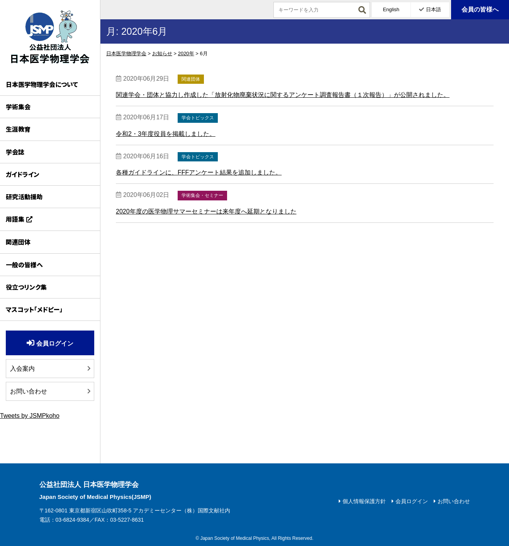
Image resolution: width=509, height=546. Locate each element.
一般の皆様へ (24, 264)
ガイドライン (22, 174)
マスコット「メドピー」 (34, 309)
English (391, 9)
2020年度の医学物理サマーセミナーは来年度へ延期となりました (206, 211)
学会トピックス (198, 117)
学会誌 (15, 151)
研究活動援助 (24, 196)
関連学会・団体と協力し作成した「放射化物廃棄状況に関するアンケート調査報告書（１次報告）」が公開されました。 (283, 95)
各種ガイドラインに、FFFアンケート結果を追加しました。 (199, 172)
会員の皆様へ (480, 9)
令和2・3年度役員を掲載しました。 (165, 134)
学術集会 (18, 106)
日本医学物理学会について (42, 84)
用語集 (15, 219)
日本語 (433, 9)
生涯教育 (18, 129)
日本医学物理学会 (50, 37)
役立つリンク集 (26, 287)
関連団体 (18, 241)
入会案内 (22, 368)
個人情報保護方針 (364, 501)
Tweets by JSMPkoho (29, 415)
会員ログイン (54, 343)
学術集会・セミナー (202, 195)
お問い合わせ (28, 391)
